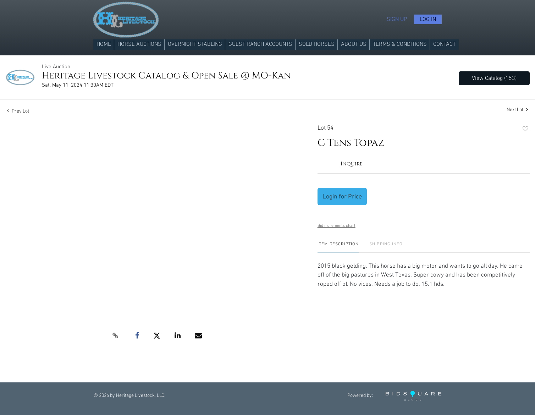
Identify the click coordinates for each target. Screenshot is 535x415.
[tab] (338, 247)
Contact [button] (444, 44)
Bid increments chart (336, 226)
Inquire (352, 164)
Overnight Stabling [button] (195, 44)
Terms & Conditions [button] (400, 44)
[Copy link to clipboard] (115, 336)
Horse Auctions (139, 44)
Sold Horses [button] (317, 44)
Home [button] (103, 44)
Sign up (397, 19)
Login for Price (342, 196)
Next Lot (517, 109)
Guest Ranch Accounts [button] (260, 44)
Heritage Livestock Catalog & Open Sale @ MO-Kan (166, 76)
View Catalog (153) (494, 78)
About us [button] (353, 44)
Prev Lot (18, 111)
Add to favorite (525, 129)
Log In (428, 19)
